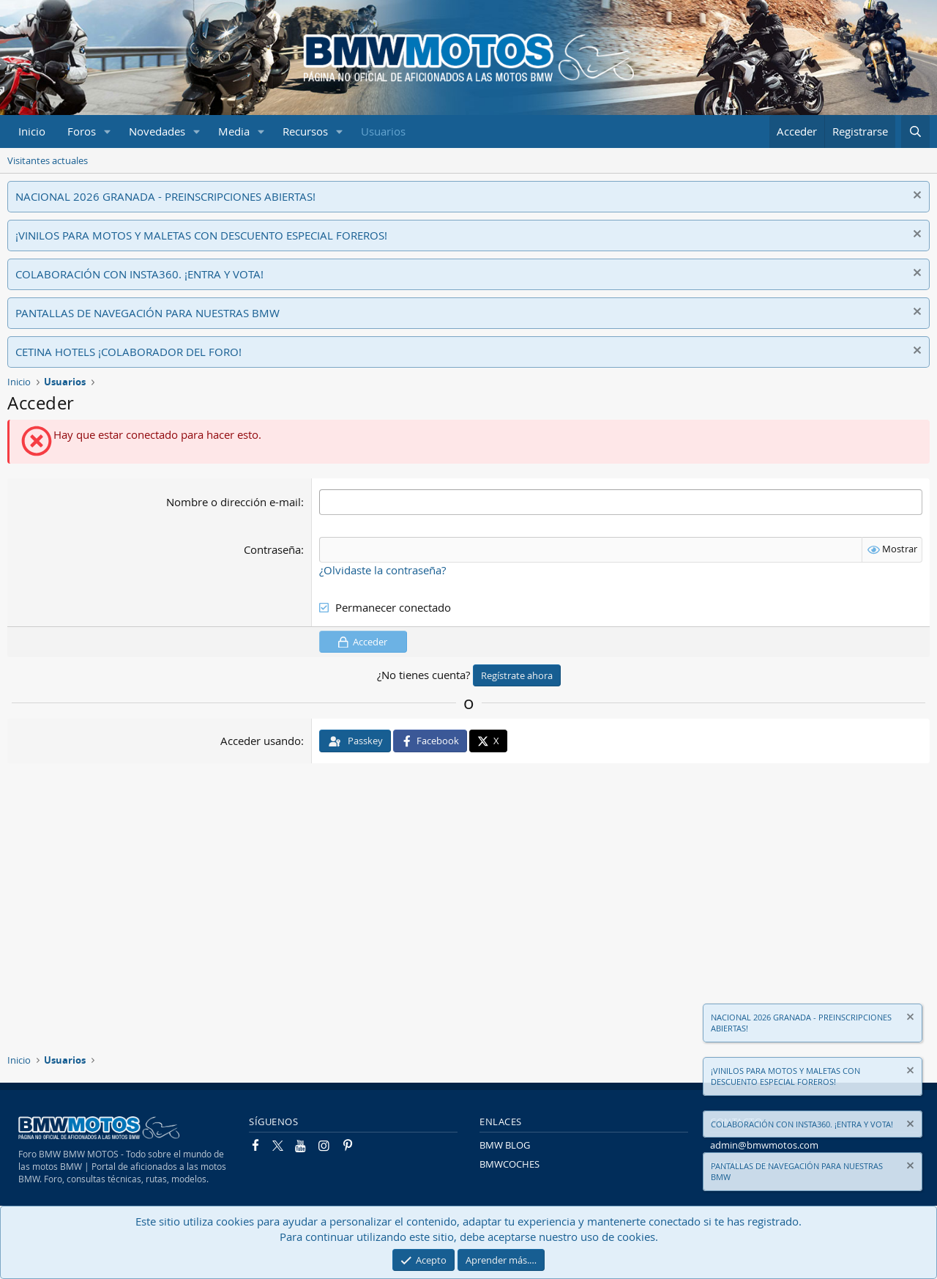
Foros (81, 131)
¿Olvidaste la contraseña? (382, 570)
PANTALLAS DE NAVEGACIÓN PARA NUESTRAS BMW (147, 312)
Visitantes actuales (47, 160)
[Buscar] (915, 131)
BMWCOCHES (509, 1164)
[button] (107, 131)
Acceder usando (260, 740)
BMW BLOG (504, 1145)
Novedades (157, 131)
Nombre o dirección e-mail (233, 501)
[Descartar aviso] (915, 196)
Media (234, 131)
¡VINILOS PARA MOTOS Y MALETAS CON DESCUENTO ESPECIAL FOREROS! (201, 235)
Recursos (305, 131)
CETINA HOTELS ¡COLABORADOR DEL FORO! (128, 351)
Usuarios (383, 131)
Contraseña (272, 549)
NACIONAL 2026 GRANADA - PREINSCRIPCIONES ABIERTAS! (165, 196)
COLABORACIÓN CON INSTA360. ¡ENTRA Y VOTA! (139, 274)
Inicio (31, 131)
